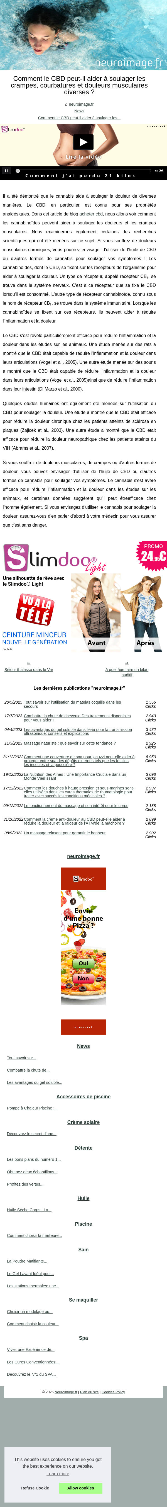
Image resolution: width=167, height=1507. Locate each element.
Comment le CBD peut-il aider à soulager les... (79, 118)
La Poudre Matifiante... (27, 1261)
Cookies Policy (113, 1392)
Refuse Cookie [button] (35, 1488)
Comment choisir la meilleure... (34, 1235)
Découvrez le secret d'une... (32, 1134)
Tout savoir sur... (21, 1058)
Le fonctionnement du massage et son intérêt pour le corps (76, 806)
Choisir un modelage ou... (30, 1311)
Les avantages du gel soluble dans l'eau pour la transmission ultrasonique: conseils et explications (78, 732)
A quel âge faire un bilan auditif (126, 672)
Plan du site (89, 1392)
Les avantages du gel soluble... (34, 1082)
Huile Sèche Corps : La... (29, 1210)
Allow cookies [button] (80, 1488)
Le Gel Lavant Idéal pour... (30, 1273)
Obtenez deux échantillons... (32, 1172)
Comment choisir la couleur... (33, 1324)
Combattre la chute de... (28, 1070)
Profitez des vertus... (25, 1184)
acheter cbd (91, 214)
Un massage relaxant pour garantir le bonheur (65, 833)
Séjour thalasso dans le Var (28, 669)
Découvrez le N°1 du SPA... (31, 1374)
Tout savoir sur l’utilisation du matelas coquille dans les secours (72, 704)
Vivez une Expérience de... (31, 1349)
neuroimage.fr (81, 104)
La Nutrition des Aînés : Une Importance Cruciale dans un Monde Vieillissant (75, 776)
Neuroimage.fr (66, 1392)
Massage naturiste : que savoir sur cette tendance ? (70, 743)
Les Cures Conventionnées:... (33, 1362)
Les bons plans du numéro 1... (34, 1159)
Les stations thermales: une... (33, 1286)
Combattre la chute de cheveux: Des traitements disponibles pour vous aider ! (77, 718)
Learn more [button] (57, 1473)
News (79, 111)
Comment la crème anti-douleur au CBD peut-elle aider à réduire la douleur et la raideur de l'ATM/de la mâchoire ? (74, 821)
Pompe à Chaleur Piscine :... (32, 1108)
